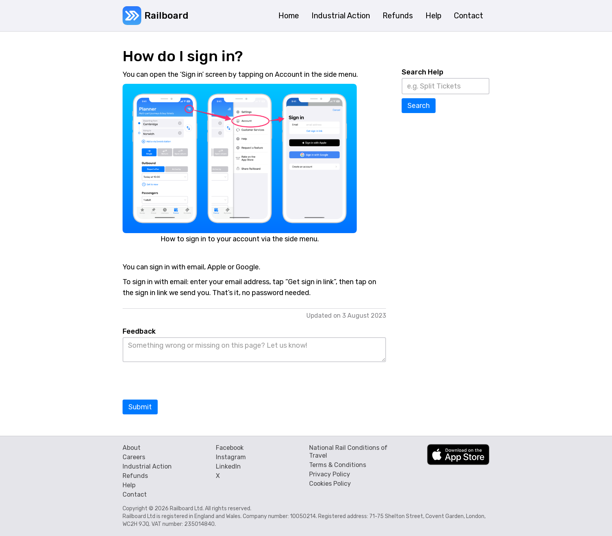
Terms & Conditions (337, 465)
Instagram (231, 457)
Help (129, 485)
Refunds (135, 475)
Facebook (230, 447)
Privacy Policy (329, 474)
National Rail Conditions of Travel (348, 451)
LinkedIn (228, 466)
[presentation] (182, 381)
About (132, 447)
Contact (135, 494)
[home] (156, 15)
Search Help (422, 72)
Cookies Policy (330, 483)
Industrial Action (147, 466)
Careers (134, 457)
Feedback (139, 331)
